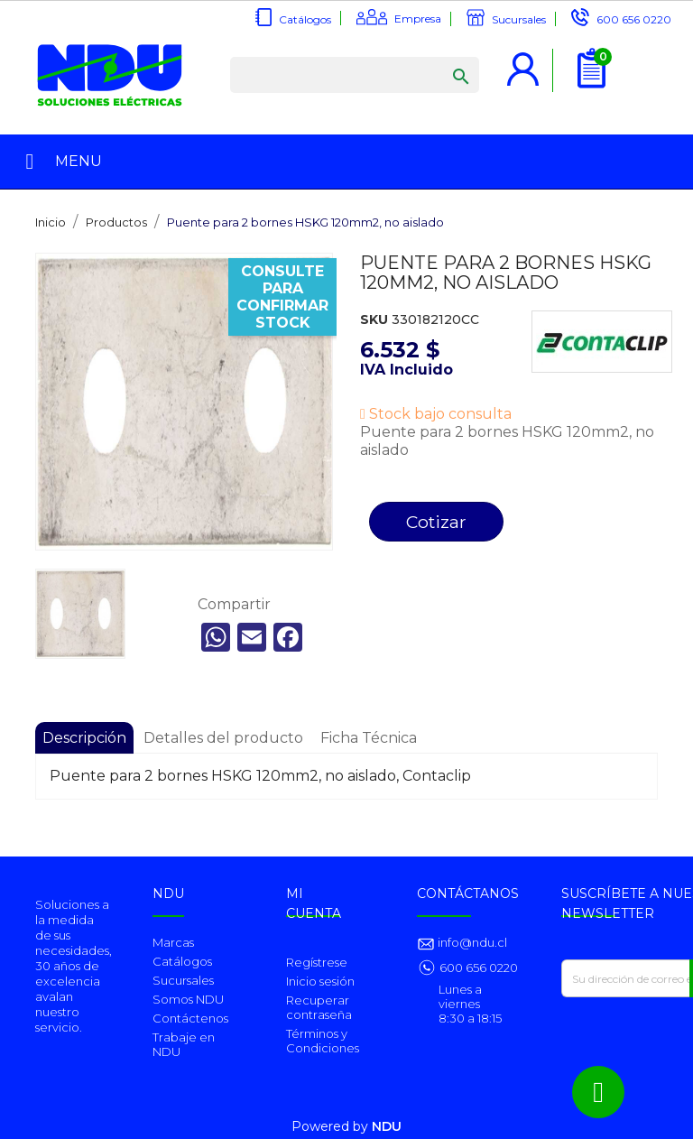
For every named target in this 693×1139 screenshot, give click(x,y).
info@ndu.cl (471, 942)
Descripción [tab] (84, 737)
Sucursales (519, 19)
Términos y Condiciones (322, 1040)
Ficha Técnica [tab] (368, 737)
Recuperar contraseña (319, 1007)
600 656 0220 (633, 19)
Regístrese (316, 962)
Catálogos (305, 19)
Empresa (417, 18)
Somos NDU (188, 999)
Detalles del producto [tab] (223, 737)
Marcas (173, 942)
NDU (387, 1126)
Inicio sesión (320, 981)
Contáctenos (190, 1018)
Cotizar (436, 521)
